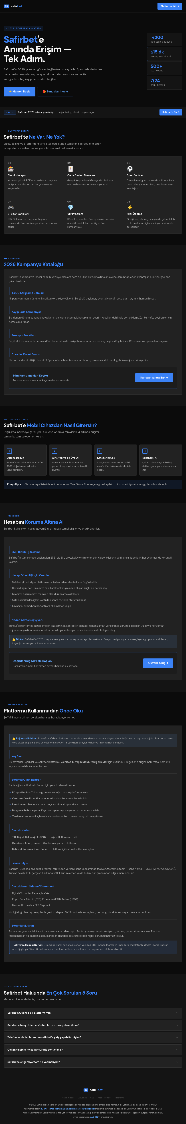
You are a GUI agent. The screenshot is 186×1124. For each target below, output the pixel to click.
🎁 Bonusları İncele (55, 91)
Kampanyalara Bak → (154, 377)
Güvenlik (82, 1097)
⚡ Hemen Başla (19, 91)
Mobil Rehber (104, 1097)
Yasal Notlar (68, 1097)
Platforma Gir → (170, 6)
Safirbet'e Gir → (170, 112)
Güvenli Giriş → (158, 663)
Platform (119, 1097)
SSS (92, 1097)
